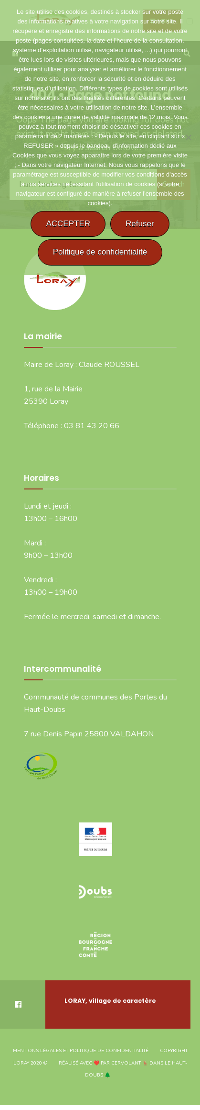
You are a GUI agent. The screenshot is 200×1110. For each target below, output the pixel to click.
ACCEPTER (68, 223)
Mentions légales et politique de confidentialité (80, 1050)
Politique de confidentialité (100, 251)
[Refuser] (188, 137)
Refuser (140, 223)
